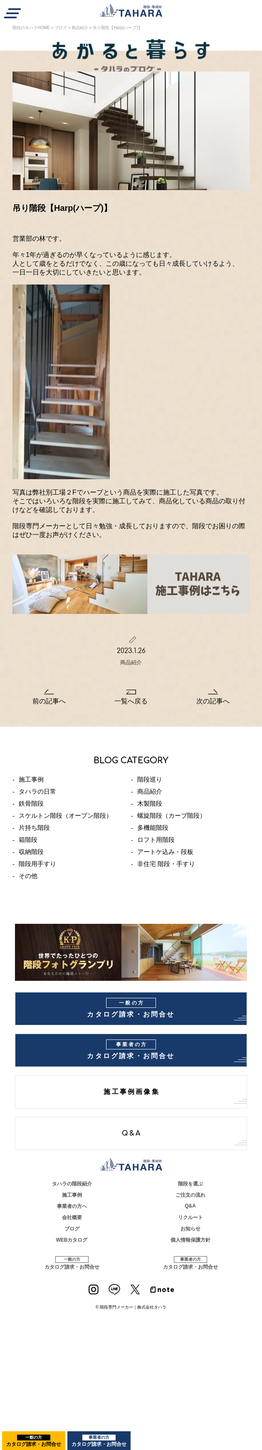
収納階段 (31, 851)
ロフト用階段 (156, 839)
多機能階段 (152, 827)
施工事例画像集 (131, 1092)
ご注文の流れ (190, 1195)
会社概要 (72, 1217)
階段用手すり (37, 863)
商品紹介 (80, 27)
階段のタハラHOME (31, 27)
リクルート (190, 1217)
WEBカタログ (72, 1240)
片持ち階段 (34, 827)
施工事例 (31, 779)
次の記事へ (213, 701)
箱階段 (28, 839)
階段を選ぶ (190, 1184)
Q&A (132, 1133)
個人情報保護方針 (190, 1240)
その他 (28, 875)
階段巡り (149, 779)
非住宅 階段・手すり (166, 863)
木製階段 (149, 803)
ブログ (60, 27)
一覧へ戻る (131, 701)
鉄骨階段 (31, 803)
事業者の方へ (72, 1206)
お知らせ (190, 1229)
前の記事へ (49, 701)
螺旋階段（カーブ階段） (171, 815)
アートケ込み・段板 (165, 851)
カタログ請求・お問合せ (33, 1441)
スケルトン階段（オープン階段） (65, 815)
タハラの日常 (37, 791)
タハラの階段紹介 (72, 1184)
